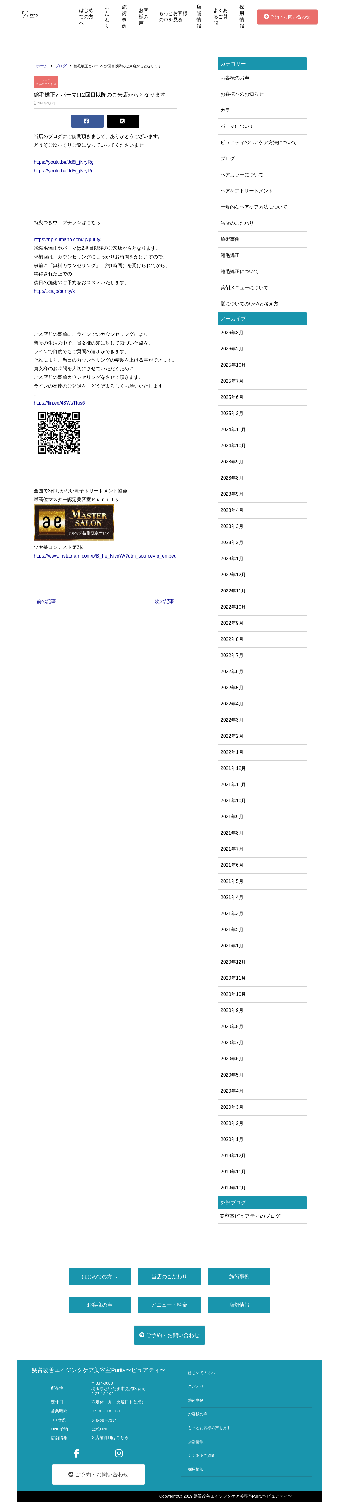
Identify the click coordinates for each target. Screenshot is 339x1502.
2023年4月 (232, 510)
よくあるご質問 (220, 16)
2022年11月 (233, 590)
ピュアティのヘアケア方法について (259, 142)
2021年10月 (233, 800)
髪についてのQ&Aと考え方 (249, 303)
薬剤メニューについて (244, 287)
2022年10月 (233, 607)
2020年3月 (232, 1107)
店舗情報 (198, 16)
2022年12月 (233, 574)
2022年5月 (232, 687)
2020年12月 (233, 961)
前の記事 (46, 601)
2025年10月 (233, 365)
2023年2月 (232, 542)
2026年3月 (232, 332)
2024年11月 (233, 429)
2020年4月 (232, 1091)
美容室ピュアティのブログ (249, 1216)
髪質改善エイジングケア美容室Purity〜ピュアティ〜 (98, 1370)
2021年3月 (232, 913)
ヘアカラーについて (242, 174)
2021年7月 (232, 849)
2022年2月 (232, 736)
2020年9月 (232, 1010)
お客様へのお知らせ (242, 94)
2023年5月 (232, 494)
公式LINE (100, 1429)
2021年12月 (233, 768)
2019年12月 (233, 1155)
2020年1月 (232, 1139)
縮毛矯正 (230, 255)
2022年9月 (232, 623)
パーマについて (237, 126)
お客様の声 (143, 16)
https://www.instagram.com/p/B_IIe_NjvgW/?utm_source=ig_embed (105, 555)
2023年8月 (232, 477)
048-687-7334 (104, 1420)
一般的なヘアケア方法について (254, 206)
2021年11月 (233, 784)
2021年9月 (232, 816)
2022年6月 (232, 671)
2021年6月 (232, 865)
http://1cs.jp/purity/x (54, 291)
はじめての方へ (86, 16)
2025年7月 (232, 381)
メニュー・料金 (169, 1305)
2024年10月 (233, 445)
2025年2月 (232, 413)
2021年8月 (232, 832)
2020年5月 (232, 1074)
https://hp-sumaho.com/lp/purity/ (68, 239)
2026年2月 (232, 348)
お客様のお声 (235, 77)
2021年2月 (232, 929)
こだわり (107, 16)
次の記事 (164, 601)
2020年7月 (232, 1042)
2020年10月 (233, 994)
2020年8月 (232, 1026)
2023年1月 (232, 558)
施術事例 (124, 16)
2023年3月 (232, 526)
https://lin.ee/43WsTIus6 (59, 402)
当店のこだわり (46, 84)
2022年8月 (232, 639)
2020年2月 (232, 1123)
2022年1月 (232, 752)
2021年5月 (232, 881)
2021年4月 (232, 897)
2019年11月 (233, 1171)
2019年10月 (233, 1187)
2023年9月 (232, 461)
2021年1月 (232, 945)
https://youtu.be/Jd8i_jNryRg (64, 162)
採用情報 (241, 16)
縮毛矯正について (240, 271)
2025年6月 (232, 397)
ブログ (45, 80)
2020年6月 (232, 1058)
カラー (228, 110)
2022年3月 (232, 719)
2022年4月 (232, 703)
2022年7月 (232, 655)
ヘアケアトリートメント (247, 190)
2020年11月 (233, 978)
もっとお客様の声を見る (173, 16)
